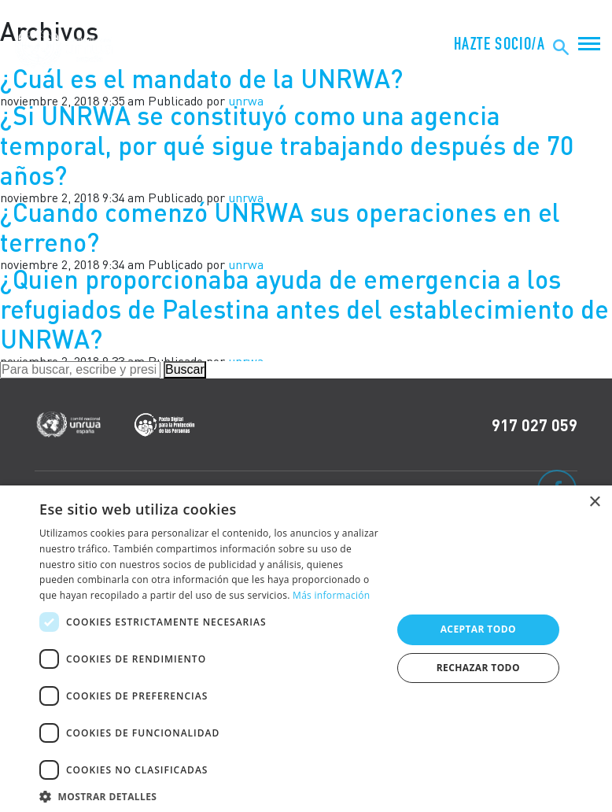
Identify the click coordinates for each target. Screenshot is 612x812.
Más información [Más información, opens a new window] (331, 595)
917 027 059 (534, 424)
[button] (210, 794)
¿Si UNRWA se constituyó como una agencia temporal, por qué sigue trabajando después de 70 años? (286, 145)
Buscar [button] (185, 369)
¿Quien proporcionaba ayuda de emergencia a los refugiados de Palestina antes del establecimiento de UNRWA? (304, 309)
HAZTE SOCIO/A (499, 44)
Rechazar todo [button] (478, 667)
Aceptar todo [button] (478, 629)
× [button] (594, 502)
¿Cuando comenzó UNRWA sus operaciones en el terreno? (280, 227)
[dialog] (306, 648)
